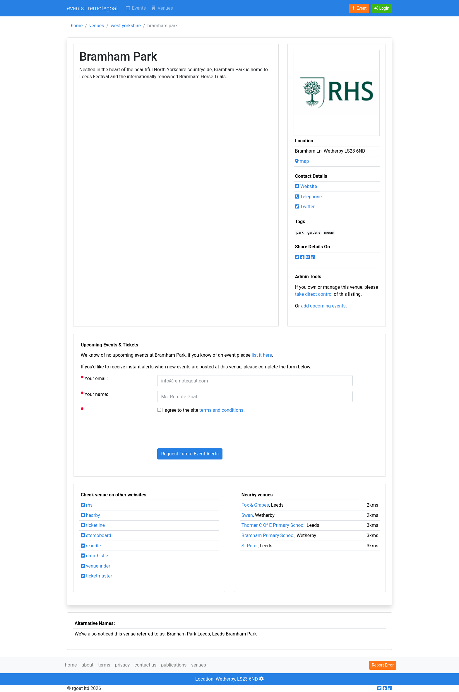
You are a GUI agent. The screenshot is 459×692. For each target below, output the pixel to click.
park (300, 232)
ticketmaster (96, 576)
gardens (313, 232)
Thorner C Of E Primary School (273, 525)
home (77, 25)
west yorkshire (126, 25)
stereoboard (96, 535)
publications (173, 665)
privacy (122, 665)
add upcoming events (323, 306)
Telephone (308, 196)
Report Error (383, 665)
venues (96, 25)
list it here (262, 355)
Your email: (94, 378)
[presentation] (201, 432)
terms (104, 665)
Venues (161, 8)
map (302, 161)
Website (306, 186)
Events (135, 8)
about (87, 665)
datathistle (94, 555)
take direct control (314, 294)
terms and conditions (221, 410)
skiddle (91, 546)
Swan (247, 515)
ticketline (93, 525)
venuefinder (95, 566)
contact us (145, 665)
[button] (381, 8)
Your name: (94, 394)
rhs (87, 505)
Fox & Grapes (255, 505)
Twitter (305, 206)
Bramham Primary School (268, 535)
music (329, 232)
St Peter (250, 546)
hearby (90, 515)
